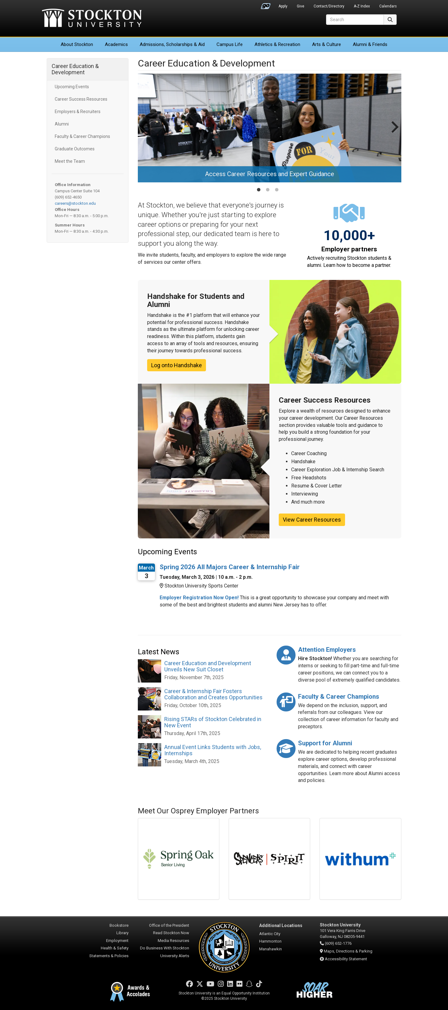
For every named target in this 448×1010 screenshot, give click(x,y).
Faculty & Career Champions (82, 136)
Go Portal (266, 4)
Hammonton (270, 941)
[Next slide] (394, 133)
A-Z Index (362, 6)
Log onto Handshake (176, 365)
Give (300, 6)
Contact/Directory (329, 6)
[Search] (355, 19)
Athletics (277, 44)
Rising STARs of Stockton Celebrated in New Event (212, 722)
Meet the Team (70, 161)
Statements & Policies (108, 955)
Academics (116, 44)
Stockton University (92, 18)
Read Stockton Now (171, 932)
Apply (282, 6)
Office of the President (169, 925)
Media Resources (173, 940)
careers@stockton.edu (75, 203)
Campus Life (230, 44)
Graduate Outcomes (75, 148)
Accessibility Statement (346, 959)
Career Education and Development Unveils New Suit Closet (207, 666)
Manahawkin (270, 949)
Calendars (388, 6)
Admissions (172, 44)
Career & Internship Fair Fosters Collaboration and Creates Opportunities (213, 694)
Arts (326, 44)
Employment (117, 940)
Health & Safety (114, 948)
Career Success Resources (81, 99)
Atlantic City (269, 933)
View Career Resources (312, 519)
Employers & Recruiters (77, 111)
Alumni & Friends (370, 44)
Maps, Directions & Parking (348, 951)
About (77, 44)
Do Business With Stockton (164, 948)
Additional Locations (280, 925)
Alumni (62, 123)
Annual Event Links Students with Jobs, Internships (212, 750)
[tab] (258, 189)
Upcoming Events (72, 86)
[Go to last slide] (145, 133)
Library (122, 932)
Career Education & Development (75, 69)
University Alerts (174, 955)
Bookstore (119, 925)
